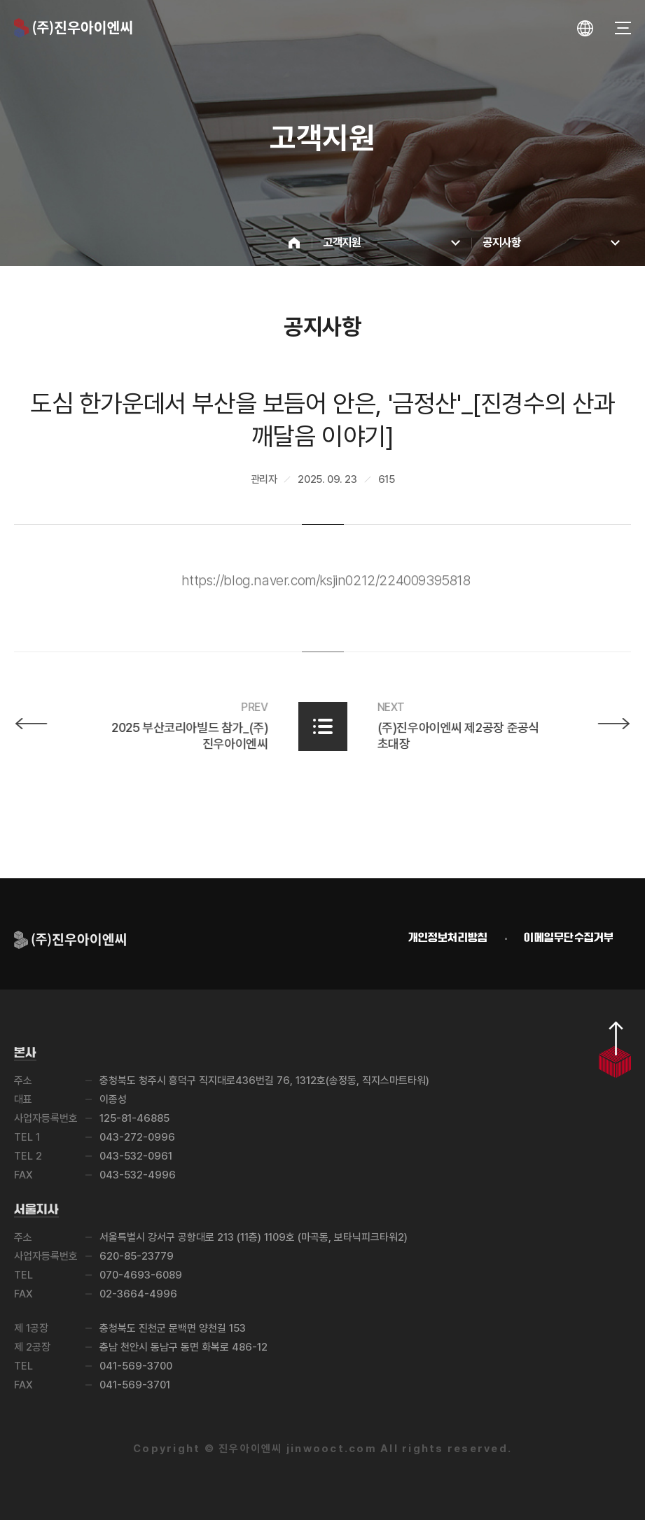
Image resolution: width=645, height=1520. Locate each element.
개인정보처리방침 (448, 938)
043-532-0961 (135, 1156)
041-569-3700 (135, 1366)
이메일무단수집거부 (568, 938)
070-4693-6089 (140, 1275)
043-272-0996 (137, 1137)
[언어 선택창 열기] (585, 28)
